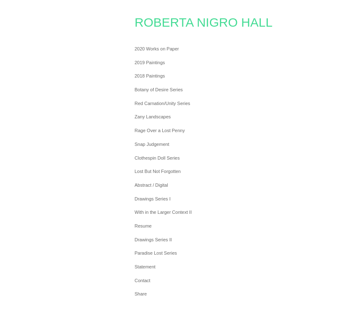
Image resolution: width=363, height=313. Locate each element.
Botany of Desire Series (159, 89)
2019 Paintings (150, 62)
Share (141, 293)
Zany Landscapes (153, 116)
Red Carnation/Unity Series (162, 103)
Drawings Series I (153, 198)
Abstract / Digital (151, 185)
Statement (145, 266)
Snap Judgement (152, 144)
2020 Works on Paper (157, 48)
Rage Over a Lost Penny (160, 130)
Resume (143, 225)
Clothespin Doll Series (157, 157)
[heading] (155, 22)
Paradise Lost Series (156, 252)
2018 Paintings (150, 75)
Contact (143, 280)
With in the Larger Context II (163, 212)
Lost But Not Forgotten (158, 171)
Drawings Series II (153, 239)
